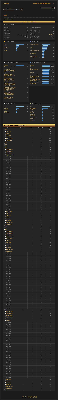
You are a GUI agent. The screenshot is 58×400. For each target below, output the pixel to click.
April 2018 (8, 382)
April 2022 (8, 218)
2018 (6, 309)
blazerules (32, 112)
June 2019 (8, 242)
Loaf (5, 44)
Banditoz (32, 120)
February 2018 (9, 386)
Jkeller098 (6, 47)
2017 (6, 390)
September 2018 (9, 317)
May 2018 (8, 381)
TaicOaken (51, 34)
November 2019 (9, 233)
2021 (6, 226)
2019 (6, 229)
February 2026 (9, 138)
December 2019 (9, 231)
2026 (6, 129)
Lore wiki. (6, 100)
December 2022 (9, 149)
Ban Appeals (33, 53)
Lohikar (31, 118)
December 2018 (9, 311)
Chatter (31, 47)
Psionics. (6, 65)
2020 (6, 227)
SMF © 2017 (29, 396)
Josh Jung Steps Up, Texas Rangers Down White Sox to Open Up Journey (9, 84)
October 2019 (9, 235)
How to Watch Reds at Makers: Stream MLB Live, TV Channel (9, 75)
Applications (32, 49)
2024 (6, 144)
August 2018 (9, 318)
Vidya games (33, 83)
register (10, 8)
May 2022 (8, 217)
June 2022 (8, 215)
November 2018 (9, 313)
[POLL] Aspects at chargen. (36, 81)
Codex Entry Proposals (35, 57)
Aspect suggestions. (34, 69)
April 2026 (8, 135)
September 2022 (9, 155)
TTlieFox (6, 46)
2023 (6, 146)
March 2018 (8, 384)
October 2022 (9, 153)
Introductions (33, 54)
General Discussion (34, 44)
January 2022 (9, 224)
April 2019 (8, 245)
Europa (6, 4)
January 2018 (9, 388)
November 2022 (9, 151)
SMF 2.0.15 (24, 396)
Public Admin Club (34, 51)
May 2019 (8, 244)
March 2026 (8, 137)
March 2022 (8, 220)
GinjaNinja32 (33, 108)
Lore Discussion (33, 56)
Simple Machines (34, 396)
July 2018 (8, 320)
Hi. (30, 70)
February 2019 (9, 249)
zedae (5, 50)
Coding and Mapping (34, 50)
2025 (6, 142)
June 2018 (8, 379)
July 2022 (8, 213)
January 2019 (9, 251)
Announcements (33, 46)
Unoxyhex (32, 115)
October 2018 (9, 315)
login (7, 8)
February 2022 (9, 222)
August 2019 (9, 238)
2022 (6, 147)
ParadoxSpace (33, 117)
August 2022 (9, 211)
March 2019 (8, 247)
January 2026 (9, 140)
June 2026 (8, 131)
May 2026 (8, 133)
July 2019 (8, 240)
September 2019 (9, 236)
